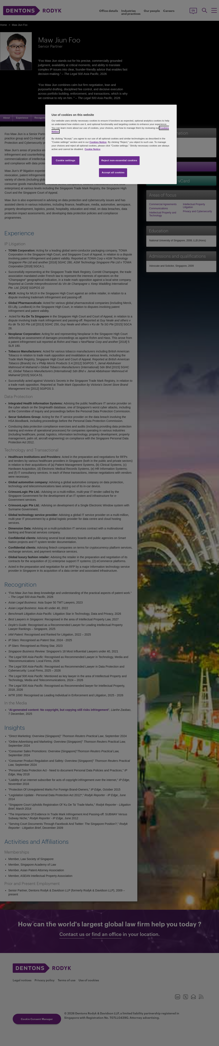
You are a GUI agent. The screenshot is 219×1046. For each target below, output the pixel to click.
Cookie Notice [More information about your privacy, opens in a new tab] (92, 149)
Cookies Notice (97, 142)
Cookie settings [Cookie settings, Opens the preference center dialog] (65, 160)
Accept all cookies (113, 172)
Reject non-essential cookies (119, 160)
